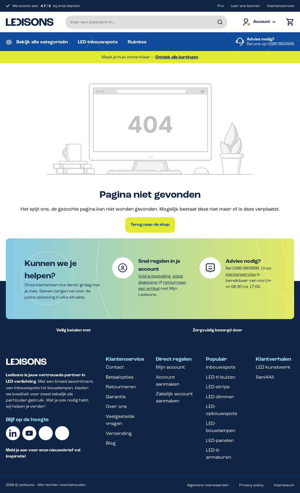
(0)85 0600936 (280, 43)
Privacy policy (251, 485)
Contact (115, 367)
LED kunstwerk (273, 367)
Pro (220, 6)
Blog (111, 443)
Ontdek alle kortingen (176, 57)
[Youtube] (29, 433)
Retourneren (121, 386)
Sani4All (265, 377)
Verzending (119, 433)
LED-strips (218, 386)
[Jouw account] (258, 22)
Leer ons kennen (245, 6)
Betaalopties (120, 377)
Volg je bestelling (154, 276)
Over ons (116, 406)
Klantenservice (280, 6)
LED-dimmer (220, 396)
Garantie (116, 396)
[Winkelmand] (288, 22)
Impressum (284, 485)
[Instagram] (62, 433)
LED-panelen (220, 440)
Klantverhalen (273, 359)
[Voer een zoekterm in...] (146, 22)
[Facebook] (46, 433)
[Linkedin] (13, 433)
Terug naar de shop (150, 224)
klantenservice (241, 274)
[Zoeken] (220, 22)
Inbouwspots (221, 367)
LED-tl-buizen (220, 377)
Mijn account (170, 367)
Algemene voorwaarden (208, 485)
